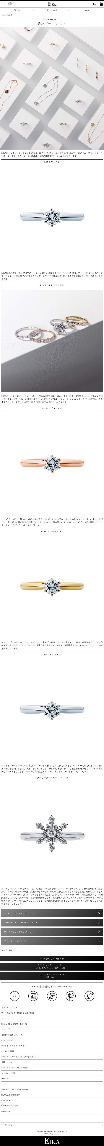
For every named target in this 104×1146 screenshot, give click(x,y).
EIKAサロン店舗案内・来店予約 (14, 1024)
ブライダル (17, 10)
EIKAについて (7, 1040)
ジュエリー (87, 10)
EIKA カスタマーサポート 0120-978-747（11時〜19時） (52, 966)
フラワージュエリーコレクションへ (21, 923)
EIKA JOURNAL (7, 1100)
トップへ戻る (52, 950)
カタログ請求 (6, 1029)
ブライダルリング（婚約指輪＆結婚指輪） (18, 1013)
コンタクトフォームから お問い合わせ (52, 975)
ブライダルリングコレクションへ (20, 932)
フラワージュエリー (51, 10)
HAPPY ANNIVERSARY (10, 1095)
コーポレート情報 (8, 1073)
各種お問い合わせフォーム (11, 1035)
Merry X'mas (5, 1111)
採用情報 (4, 1078)
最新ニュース (6, 1062)
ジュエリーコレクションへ (16, 941)
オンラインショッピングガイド (13, 1046)
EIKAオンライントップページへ (19, 913)
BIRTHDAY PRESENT (9, 1106)
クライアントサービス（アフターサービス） (19, 1057)
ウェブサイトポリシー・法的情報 (14, 1068)
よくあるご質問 (7, 1051)
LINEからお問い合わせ (52, 959)
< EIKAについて (6, 15)
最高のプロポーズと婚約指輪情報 (14, 1090)
